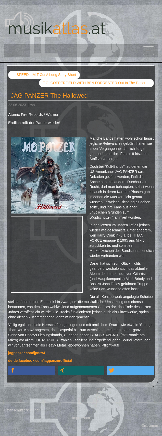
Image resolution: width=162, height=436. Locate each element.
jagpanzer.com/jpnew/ (26, 353)
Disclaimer (150, 425)
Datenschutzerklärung (21, 410)
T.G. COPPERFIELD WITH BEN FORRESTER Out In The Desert (96, 83)
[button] (31, 370)
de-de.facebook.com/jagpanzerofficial (40, 361)
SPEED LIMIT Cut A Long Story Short (44, 75)
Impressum (81, 418)
